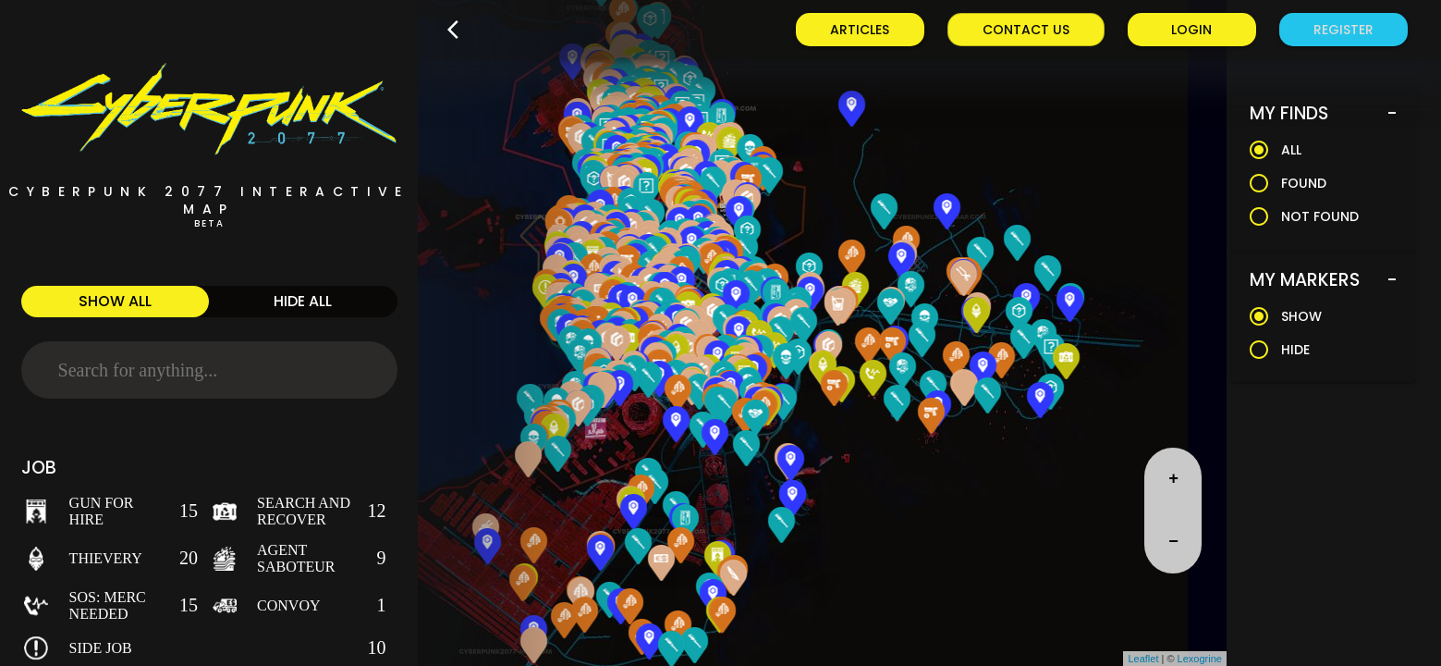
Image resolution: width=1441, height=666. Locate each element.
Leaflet (1357, 658)
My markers (1324, 280)
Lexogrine (1414, 658)
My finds (1324, 113)
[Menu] (458, 29)
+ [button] (1388, 479)
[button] (1343, 30)
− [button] (1388, 542)
